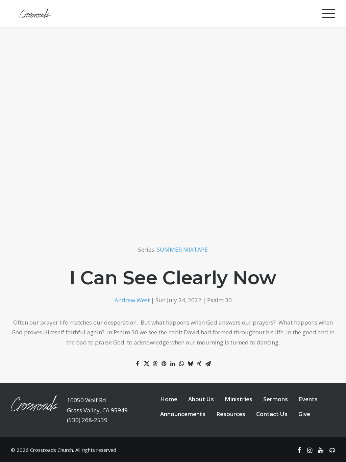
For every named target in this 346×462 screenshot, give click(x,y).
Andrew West (132, 300)
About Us (201, 399)
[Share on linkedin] (173, 364)
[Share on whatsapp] (181, 364)
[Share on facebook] (137, 364)
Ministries (238, 399)
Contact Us (272, 414)
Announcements (182, 414)
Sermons (275, 399)
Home (168, 399)
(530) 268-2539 (87, 420)
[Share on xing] (199, 364)
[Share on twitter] (146, 364)
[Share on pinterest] (164, 364)
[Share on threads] (155, 364)
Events (308, 399)
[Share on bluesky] (190, 364)
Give (304, 414)
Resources (230, 414)
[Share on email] (208, 364)
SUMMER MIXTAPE (182, 249)
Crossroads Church (51, 449)
